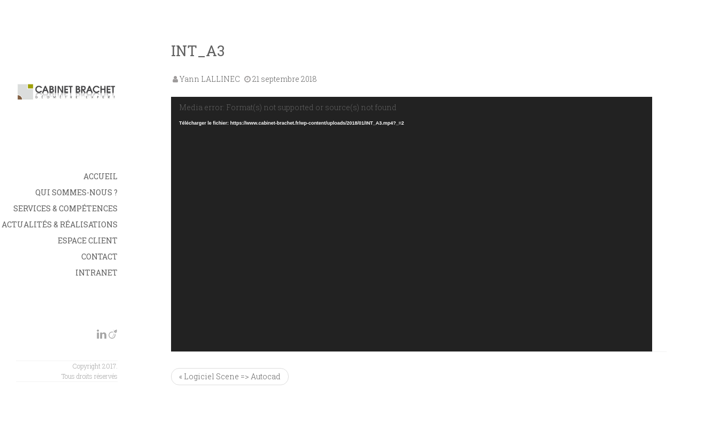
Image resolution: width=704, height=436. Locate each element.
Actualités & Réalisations (60, 224)
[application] (411, 224)
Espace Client (88, 240)
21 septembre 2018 (284, 79)
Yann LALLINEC (210, 79)
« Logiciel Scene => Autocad (230, 376)
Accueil (100, 176)
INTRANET (96, 272)
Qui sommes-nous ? (76, 192)
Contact (99, 256)
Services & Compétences (65, 208)
